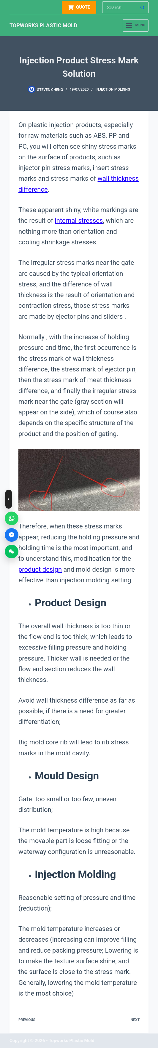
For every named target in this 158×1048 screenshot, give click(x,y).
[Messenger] (11, 535)
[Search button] (142, 7)
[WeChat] (11, 551)
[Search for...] (119, 7)
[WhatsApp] (11, 518)
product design (40, 569)
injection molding (112, 89)
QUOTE (79, 7)
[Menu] (135, 25)
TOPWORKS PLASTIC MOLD (44, 25)
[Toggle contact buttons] (8, 499)
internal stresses (79, 220)
